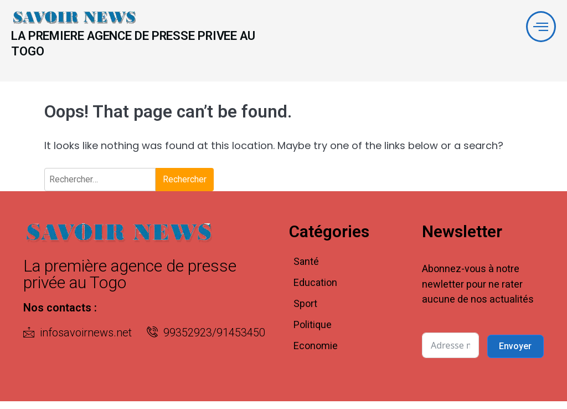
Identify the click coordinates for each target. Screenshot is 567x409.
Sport (305, 312)
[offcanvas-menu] (539, 28)
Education (315, 290)
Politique (312, 333)
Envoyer (515, 354)
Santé (306, 269)
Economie (315, 354)
